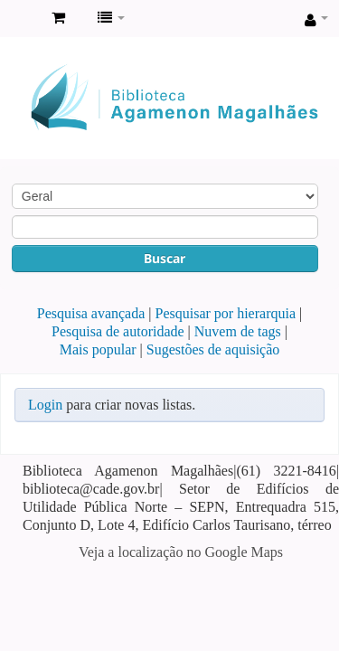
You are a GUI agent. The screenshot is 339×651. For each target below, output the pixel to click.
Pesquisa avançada (91, 313)
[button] (58, 18)
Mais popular (98, 349)
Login (45, 404)
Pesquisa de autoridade (118, 331)
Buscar (164, 258)
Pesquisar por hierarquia (226, 313)
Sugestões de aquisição (213, 349)
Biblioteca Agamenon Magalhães (19, 19)
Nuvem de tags (237, 331)
